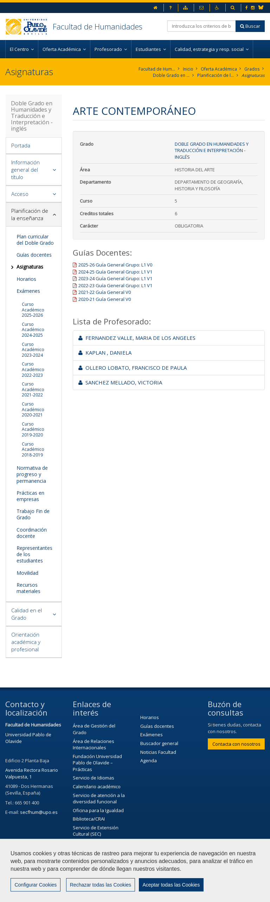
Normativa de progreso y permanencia (32, 474)
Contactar (161, 876)
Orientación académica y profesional (25, 642)
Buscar (250, 26)
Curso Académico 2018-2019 (33, 449)
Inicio (188, 69)
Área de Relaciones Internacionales (93, 744)
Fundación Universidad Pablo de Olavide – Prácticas (97, 762)
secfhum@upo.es (39, 812)
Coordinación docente (32, 532)
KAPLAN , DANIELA (104, 352)
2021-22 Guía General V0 (104, 292)
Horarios (26, 279)
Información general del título (25, 169)
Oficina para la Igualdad (98, 810)
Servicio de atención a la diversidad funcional (99, 798)
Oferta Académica (219, 69)
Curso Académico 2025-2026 (33, 309)
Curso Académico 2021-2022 (33, 389)
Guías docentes (34, 254)
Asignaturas (253, 75)
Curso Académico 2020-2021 (33, 409)
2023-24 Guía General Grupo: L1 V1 (115, 278)
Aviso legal (198, 876)
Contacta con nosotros (236, 744)
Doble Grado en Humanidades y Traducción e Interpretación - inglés (171, 75)
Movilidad (27, 572)
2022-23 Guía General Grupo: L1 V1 (115, 285)
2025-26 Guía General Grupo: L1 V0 (115, 265)
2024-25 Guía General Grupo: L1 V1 (115, 272)
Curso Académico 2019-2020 (33, 429)
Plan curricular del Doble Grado (35, 239)
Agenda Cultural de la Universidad (95, 846)
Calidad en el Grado (26, 614)
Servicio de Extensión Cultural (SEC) (95, 830)
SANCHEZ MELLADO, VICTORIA (120, 382)
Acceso (19, 193)
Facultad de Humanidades (97, 26)
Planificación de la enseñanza (215, 75)
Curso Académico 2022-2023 (33, 369)
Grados (252, 69)
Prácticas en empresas (30, 495)
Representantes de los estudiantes (34, 554)
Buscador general (159, 743)
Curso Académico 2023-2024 (33, 349)
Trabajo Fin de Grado (33, 514)
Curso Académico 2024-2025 (33, 329)
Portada (20, 145)
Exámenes (28, 291)
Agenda (148, 760)
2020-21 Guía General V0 (104, 299)
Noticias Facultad (158, 752)
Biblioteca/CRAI (89, 819)
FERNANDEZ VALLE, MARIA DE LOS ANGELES (136, 337)
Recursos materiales (28, 587)
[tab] (34, 146)
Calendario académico (97, 786)
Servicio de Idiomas (93, 778)
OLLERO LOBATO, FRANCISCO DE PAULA (132, 367)
